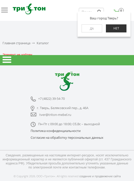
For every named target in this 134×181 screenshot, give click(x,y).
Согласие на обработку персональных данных (67, 137)
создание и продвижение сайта (100, 176)
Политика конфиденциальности (56, 130)
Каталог (43, 43)
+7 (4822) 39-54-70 (51, 98)
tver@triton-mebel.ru (55, 114)
